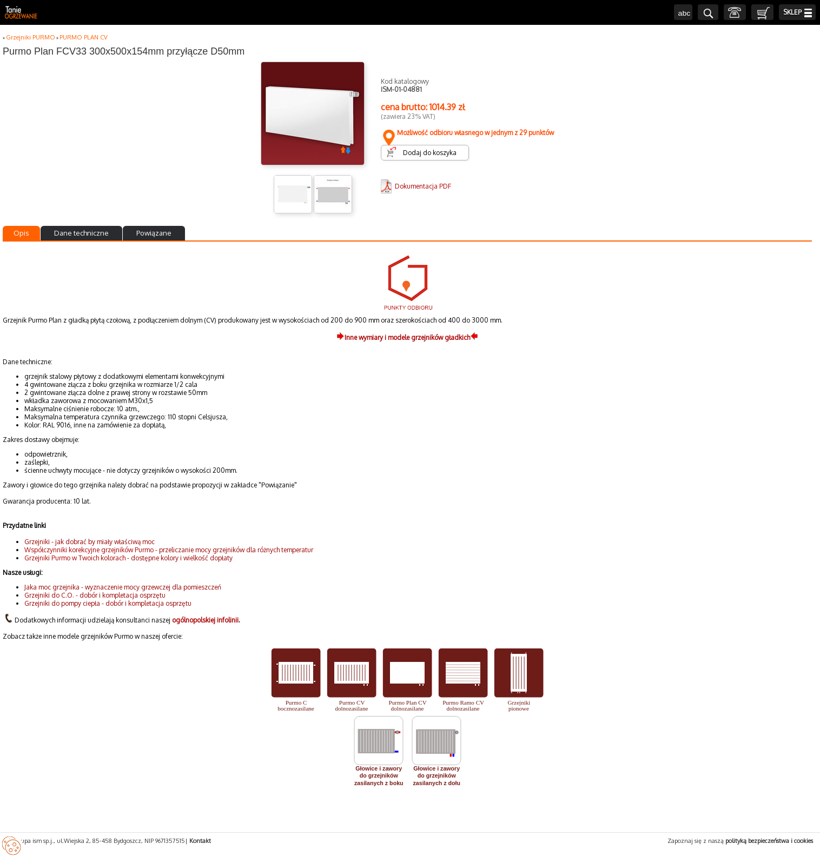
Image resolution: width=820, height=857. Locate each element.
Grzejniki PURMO (30, 37)
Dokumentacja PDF (423, 186)
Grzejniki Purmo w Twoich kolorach (74, 558)
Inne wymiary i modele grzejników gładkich (407, 337)
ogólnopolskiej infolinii (205, 620)
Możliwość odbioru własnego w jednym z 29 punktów (467, 133)
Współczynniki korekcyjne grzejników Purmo (89, 550)
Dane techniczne (81, 233)
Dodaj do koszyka (430, 153)
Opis (21, 233)
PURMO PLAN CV (83, 37)
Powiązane (153, 233)
